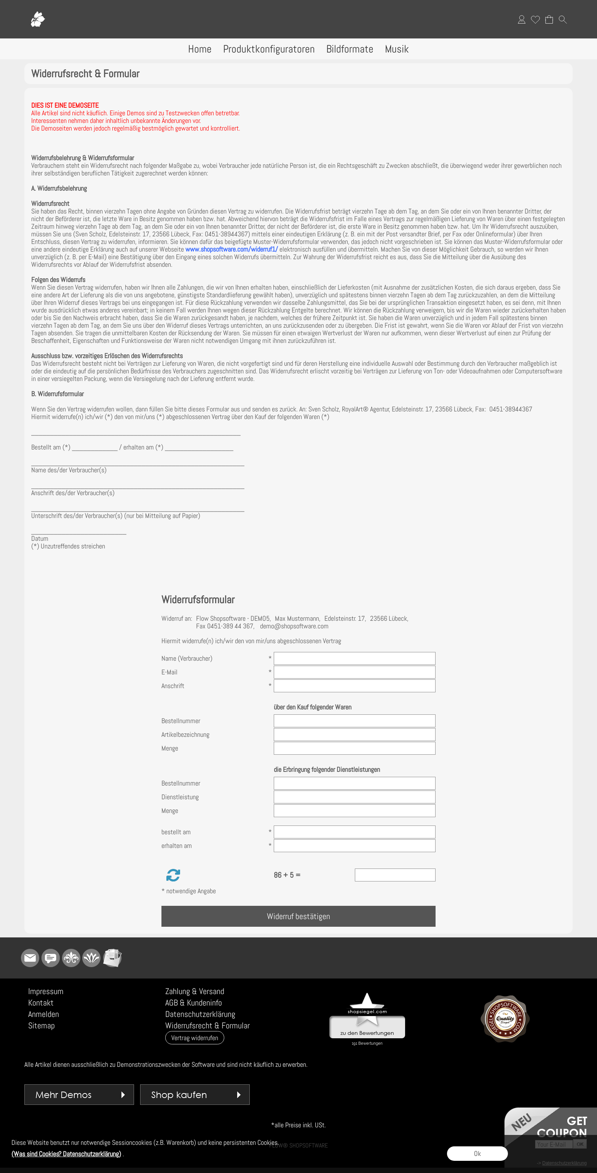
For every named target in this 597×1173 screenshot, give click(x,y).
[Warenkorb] (549, 19)
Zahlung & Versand (194, 991)
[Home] (199, 48)
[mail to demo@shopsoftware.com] (30, 957)
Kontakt (41, 1002)
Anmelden (43, 1014)
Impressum (46, 991)
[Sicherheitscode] (395, 875)
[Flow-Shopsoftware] (91, 957)
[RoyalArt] (71, 957)
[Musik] (397, 48)
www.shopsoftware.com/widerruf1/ (231, 249)
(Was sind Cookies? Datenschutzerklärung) (66, 1153)
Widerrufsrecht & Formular (207, 1025)
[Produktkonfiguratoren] (269, 48)
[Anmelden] (522, 19)
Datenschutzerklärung (200, 1014)
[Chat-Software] (50, 957)
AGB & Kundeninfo (193, 1002)
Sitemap (41, 1025)
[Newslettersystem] (112, 957)
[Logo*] (37, 8)
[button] (563, 19)
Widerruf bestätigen (298, 916)
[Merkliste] (535, 19)
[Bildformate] (350, 48)
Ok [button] (477, 1153)
